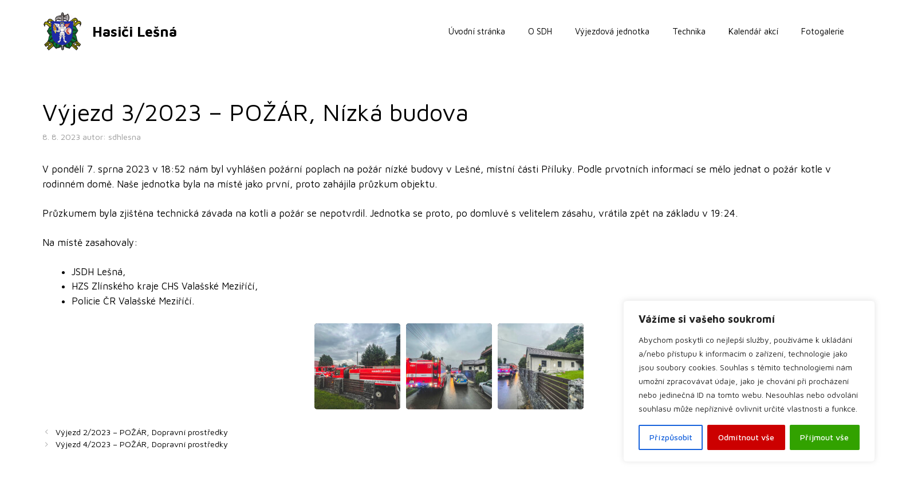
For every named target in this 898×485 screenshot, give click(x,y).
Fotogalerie (822, 31)
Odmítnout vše (746, 437)
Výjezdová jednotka (612, 31)
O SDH (540, 31)
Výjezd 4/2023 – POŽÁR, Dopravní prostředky (142, 444)
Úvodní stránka (476, 31)
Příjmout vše (824, 437)
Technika (689, 31)
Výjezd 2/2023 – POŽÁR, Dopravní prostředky (142, 432)
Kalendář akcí (753, 31)
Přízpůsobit (670, 437)
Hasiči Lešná (134, 31)
